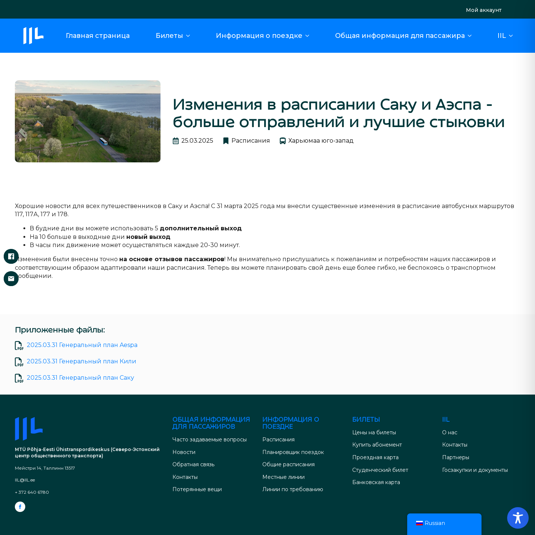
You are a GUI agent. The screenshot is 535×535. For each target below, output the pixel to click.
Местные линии (283, 477)
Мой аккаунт (484, 10)
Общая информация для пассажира (400, 36)
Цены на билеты (374, 432)
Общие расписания (288, 464)
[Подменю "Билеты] (190, 35)
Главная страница (98, 36)
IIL (501, 36)
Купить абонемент (377, 444)
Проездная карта (375, 457)
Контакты (185, 477)
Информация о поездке (259, 36)
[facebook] (20, 507)
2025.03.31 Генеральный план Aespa (82, 344)
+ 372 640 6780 (32, 492)
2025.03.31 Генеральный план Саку (80, 377)
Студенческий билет (380, 470)
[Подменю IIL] (513, 35)
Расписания (278, 439)
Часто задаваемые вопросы (209, 439)
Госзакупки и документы (475, 470)
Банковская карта (376, 482)
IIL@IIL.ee (25, 480)
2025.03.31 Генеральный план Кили (81, 361)
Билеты (169, 36)
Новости (183, 452)
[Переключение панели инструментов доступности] (517, 517)
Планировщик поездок (293, 452)
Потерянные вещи (197, 489)
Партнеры (455, 457)
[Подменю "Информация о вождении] (309, 35)
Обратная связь (193, 464)
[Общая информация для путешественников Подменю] (472, 35)
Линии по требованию (292, 489)
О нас (449, 432)
